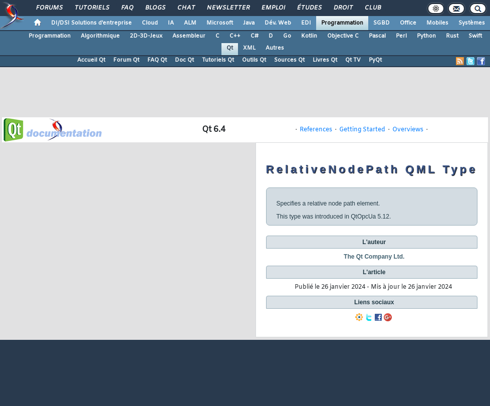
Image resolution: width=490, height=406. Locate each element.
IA (171, 23)
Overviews (407, 130)
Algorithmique (100, 36)
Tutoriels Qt (218, 60)
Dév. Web (278, 23)
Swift (475, 36)
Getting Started (362, 130)
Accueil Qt (91, 60)
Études (309, 8)
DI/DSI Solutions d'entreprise (91, 23)
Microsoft (219, 23)
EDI (306, 23)
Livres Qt (325, 60)
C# (255, 36)
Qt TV (353, 60)
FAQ (127, 8)
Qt (229, 48)
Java (249, 23)
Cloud (150, 23)
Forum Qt (126, 60)
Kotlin (309, 36)
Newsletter (227, 8)
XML (249, 48)
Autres (275, 48)
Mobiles (437, 23)
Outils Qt (254, 60)
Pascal (377, 36)
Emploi (273, 8)
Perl (401, 36)
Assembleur (188, 36)
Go (287, 36)
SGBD (381, 23)
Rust (452, 36)
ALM (190, 23)
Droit (342, 8)
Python (426, 36)
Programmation (342, 23)
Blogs (155, 8)
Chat (185, 8)
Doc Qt (184, 60)
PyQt (375, 60)
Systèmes (471, 23)
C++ (234, 36)
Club (372, 8)
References (316, 130)
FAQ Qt (157, 60)
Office (408, 23)
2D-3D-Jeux (146, 36)
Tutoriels (91, 8)
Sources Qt (289, 60)
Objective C (343, 36)
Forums (49, 8)
